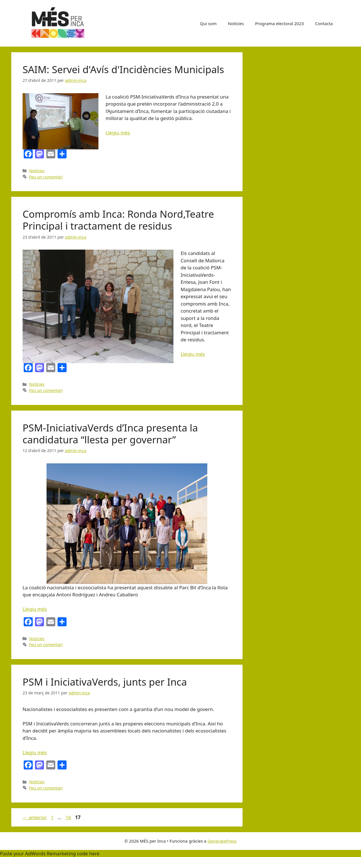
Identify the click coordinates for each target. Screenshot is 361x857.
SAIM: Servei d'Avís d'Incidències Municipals (123, 69)
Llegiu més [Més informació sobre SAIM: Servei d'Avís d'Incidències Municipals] (118, 132)
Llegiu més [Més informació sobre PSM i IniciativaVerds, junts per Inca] (35, 752)
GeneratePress (222, 841)
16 (68, 817)
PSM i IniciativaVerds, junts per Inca (105, 681)
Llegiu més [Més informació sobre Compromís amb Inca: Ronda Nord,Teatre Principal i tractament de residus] (193, 354)
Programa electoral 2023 (279, 23)
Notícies (236, 23)
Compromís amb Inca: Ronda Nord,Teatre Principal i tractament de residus (118, 219)
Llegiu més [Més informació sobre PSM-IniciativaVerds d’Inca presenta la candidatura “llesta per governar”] (35, 609)
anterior (35, 817)
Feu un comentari (46, 177)
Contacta (324, 23)
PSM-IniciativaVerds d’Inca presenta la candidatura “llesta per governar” (110, 433)
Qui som (208, 23)
